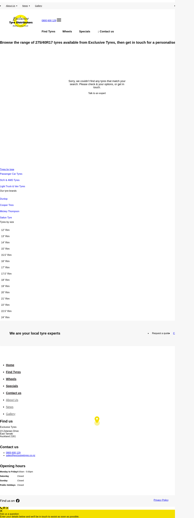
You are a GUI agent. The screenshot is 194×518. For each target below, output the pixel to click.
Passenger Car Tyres (11, 174)
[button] (5, 508)
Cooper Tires (7, 205)
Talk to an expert (97, 93)
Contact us (107, 31)
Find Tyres (48, 31)
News (25, 5)
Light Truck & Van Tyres (12, 186)
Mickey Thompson (9, 211)
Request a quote (160, 333)
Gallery (38, 5)
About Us (10, 5)
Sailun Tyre (6, 217)
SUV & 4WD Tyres (9, 180)
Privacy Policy (161, 500)
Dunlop (4, 199)
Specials (84, 31)
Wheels (67, 31)
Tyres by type (7, 169)
